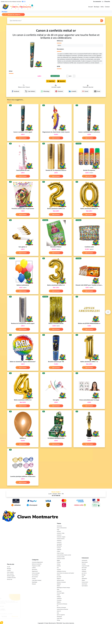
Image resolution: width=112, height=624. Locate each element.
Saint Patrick (84, 584)
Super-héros (59, 618)
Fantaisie (59, 562)
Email (97, 91)
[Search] (54, 20)
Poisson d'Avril (85, 582)
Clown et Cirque (60, 553)
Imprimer (51, 81)
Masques (34, 584)
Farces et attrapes (36, 573)
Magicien (59, 578)
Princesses (59, 600)
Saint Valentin (85, 585)
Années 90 (59, 542)
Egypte (58, 560)
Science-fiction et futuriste (62, 609)
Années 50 (59, 535)
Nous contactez (10, 574)
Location (9, 570)
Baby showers (85, 562)
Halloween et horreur (61, 571)
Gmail (85, 91)
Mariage (83, 575)
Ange (58, 529)
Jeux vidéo (59, 576)
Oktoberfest (84, 578)
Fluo (58, 567)
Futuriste (59, 569)
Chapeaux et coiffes (36, 565)
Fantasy (58, 564)
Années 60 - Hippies (61, 536)
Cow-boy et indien (61, 556)
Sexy (58, 613)
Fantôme (59, 565)
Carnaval (59, 547)
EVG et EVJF (84, 567)
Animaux (59, 531)
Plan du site (9, 579)
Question (61, 81)
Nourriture (59, 591)
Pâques (83, 580)
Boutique (96, 7)
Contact (107, 7)
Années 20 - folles (60, 533)
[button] (108, 312)
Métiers (58, 585)
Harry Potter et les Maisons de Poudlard (65, 573)
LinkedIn (72, 91)
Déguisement (35, 571)
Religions (59, 602)
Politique (59, 596)
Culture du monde (61, 558)
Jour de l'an (84, 573)
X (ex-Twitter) (30, 91)
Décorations (34, 569)
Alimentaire (59, 526)
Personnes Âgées (60, 593)
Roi (57, 605)
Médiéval (59, 584)
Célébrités (59, 549)
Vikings (58, 620)
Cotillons (34, 567)
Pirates (58, 594)
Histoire (58, 575)
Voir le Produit (22, 138)
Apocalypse (59, 544)
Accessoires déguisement (37, 562)
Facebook (15, 91)
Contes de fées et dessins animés (64, 555)
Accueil (90, 7)
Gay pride (84, 569)
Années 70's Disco (60, 538)
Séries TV (59, 611)
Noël (83, 576)
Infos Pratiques (10, 572)
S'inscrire (107, 1)
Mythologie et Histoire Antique (63, 587)
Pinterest (59, 91)
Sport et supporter (61, 614)
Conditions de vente (11, 577)
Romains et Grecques (61, 607)
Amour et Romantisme (61, 527)
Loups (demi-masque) (36, 580)
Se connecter (97, 1)
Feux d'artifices (35, 575)
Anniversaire (84, 560)
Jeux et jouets (35, 576)
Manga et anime (60, 580)
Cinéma (58, 551)
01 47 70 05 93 (56, 495)
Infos (102, 7)
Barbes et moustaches (36, 564)
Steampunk (59, 616)
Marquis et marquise (61, 582)
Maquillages (34, 582)
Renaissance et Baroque (62, 604)
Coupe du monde (85, 565)
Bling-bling (59, 546)
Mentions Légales (11, 575)
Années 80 (59, 540)
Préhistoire (59, 598)
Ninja (58, 589)
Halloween (84, 571)
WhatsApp (45, 91)
